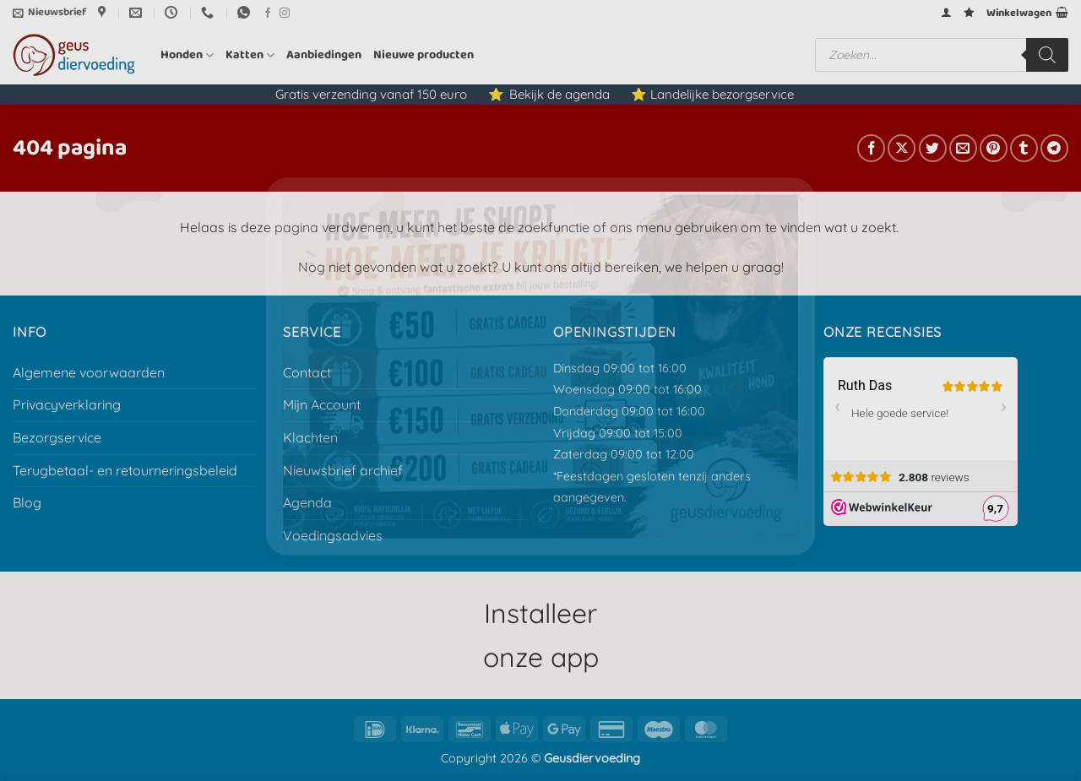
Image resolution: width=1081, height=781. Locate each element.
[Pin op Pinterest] (994, 148)
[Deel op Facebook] (871, 148)
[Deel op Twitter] (933, 148)
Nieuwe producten (423, 55)
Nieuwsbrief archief (343, 470)
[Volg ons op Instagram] (285, 13)
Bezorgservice (57, 437)
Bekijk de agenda (559, 94)
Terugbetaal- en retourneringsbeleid (125, 470)
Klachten (310, 437)
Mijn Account (322, 404)
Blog (27, 502)
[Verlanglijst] (969, 12)
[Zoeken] (1047, 55)
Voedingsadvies (333, 535)
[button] (49, 12)
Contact (307, 372)
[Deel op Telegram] (1054, 148)
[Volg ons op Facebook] (268, 13)
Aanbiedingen (323, 55)
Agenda (307, 502)
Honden (187, 55)
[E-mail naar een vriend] (963, 148)
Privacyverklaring (67, 404)
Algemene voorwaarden (89, 372)
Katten (249, 55)
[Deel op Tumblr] (1024, 148)
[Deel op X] (901, 148)
